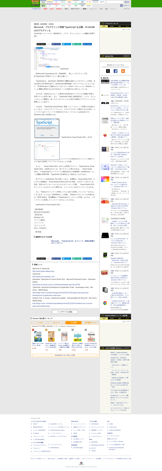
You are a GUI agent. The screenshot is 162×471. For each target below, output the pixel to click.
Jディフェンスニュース (97, 427)
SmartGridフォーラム (56, 424)
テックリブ (92, 448)
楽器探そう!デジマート (79, 427)
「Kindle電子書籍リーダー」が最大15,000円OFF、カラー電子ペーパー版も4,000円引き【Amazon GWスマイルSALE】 (120, 297)
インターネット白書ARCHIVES (41, 451)
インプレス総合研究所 (39, 430)
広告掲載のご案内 (62, 458)
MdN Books (94, 442)
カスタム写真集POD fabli (116, 444)
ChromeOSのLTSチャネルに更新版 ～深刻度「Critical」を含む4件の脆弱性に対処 (120, 95)
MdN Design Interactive (97, 445)
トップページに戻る (65, 312)
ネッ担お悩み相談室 (38, 439)
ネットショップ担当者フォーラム (60, 427)
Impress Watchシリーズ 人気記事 (116, 315)
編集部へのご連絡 (74, 458)
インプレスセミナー (56, 433)
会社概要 (98, 458)
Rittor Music (74, 421)
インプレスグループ (108, 458)
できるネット (36, 448)
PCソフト (56, 322)
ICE (108, 421)
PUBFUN (110, 433)
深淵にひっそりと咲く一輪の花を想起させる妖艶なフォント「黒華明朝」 (120, 120)
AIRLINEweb (94, 424)
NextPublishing (55, 447)
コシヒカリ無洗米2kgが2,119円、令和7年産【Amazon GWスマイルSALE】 (120, 154)
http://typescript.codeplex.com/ (43, 276)
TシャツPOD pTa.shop (116, 441)
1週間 (119, 26)
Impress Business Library (57, 430)
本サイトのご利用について (38, 458)
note (78, 44)
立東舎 (75, 433)
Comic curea (112, 427)
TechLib (93, 451)
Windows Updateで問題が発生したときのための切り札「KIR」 (120, 385)
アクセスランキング (111, 23)
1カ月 (127, 26)
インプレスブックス (56, 444)
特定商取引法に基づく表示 (124, 458)
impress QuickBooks (115, 430)
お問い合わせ (51, 458)
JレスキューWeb (96, 433)
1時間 (104, 26)
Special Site (109, 56)
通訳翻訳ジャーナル (96, 430)
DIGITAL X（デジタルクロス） (59, 436)
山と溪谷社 (74, 436)
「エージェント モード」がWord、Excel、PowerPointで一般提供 (120, 372)
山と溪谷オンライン (78, 439)
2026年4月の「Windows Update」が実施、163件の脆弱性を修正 (120, 360)
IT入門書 (73, 322)
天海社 (111, 424)
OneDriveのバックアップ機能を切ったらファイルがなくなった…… (120, 397)
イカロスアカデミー (96, 436)
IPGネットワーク (112, 439)
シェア (57, 44)
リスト (48, 44)
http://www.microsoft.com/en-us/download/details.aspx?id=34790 (56, 285)
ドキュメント (93, 9)
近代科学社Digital (78, 447)
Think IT (35, 424)
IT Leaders (36, 433)
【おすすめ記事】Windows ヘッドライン (117, 348)
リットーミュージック (79, 424)
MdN (90, 439)
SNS (101, 9)
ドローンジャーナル (38, 436)
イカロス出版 (93, 421)
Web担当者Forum (38, 427)
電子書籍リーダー (90, 322)
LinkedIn (88, 44)
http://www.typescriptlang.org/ (43, 271)
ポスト (42, 44)
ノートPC (39, 322)
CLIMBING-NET (77, 442)
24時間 (112, 26)
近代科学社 (74, 445)
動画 (106, 9)
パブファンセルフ (114, 436)
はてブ (68, 44)
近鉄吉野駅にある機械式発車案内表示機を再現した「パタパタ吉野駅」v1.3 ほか (120, 83)
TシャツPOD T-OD (79, 430)
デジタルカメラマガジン (40, 445)
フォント (113, 9)
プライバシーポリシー (88, 458)
